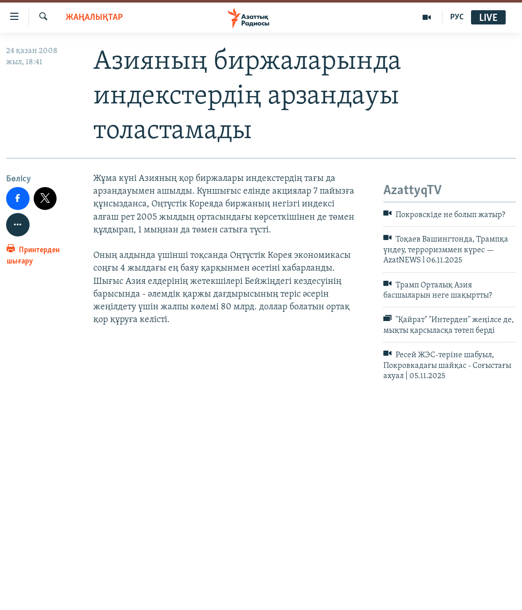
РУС (457, 17)
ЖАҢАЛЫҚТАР (94, 17)
